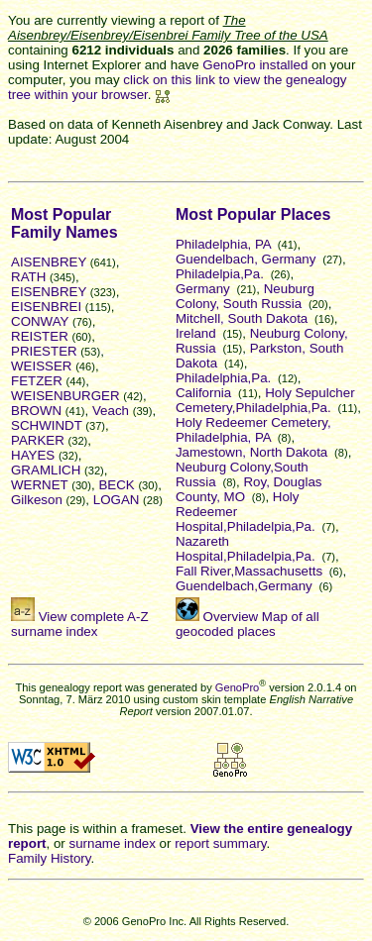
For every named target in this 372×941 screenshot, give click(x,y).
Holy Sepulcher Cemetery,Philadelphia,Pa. (265, 400)
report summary (220, 843)
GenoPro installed (255, 64)
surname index (111, 843)
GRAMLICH (45, 470)
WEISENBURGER (65, 395)
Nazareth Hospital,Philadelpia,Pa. (245, 549)
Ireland (196, 333)
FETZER (36, 380)
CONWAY (39, 321)
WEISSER (41, 366)
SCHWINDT (46, 425)
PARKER (37, 440)
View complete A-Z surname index (80, 624)
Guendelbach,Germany (244, 585)
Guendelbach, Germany (246, 259)
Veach (110, 410)
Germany (203, 288)
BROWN (36, 410)
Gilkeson (36, 499)
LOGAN (116, 499)
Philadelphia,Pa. (223, 377)
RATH (28, 276)
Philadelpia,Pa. (220, 273)
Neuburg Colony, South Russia (245, 296)
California (203, 392)
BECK (116, 484)
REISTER (39, 336)
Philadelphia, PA (223, 244)
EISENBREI (46, 306)
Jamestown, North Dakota (251, 452)
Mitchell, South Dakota (242, 318)
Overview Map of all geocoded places (247, 624)
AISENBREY (48, 262)
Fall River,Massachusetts (249, 571)
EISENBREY (48, 291)
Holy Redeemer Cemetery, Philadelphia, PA (253, 430)
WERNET (39, 484)
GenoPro (237, 687)
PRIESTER (44, 351)
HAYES (33, 455)
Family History (49, 858)
